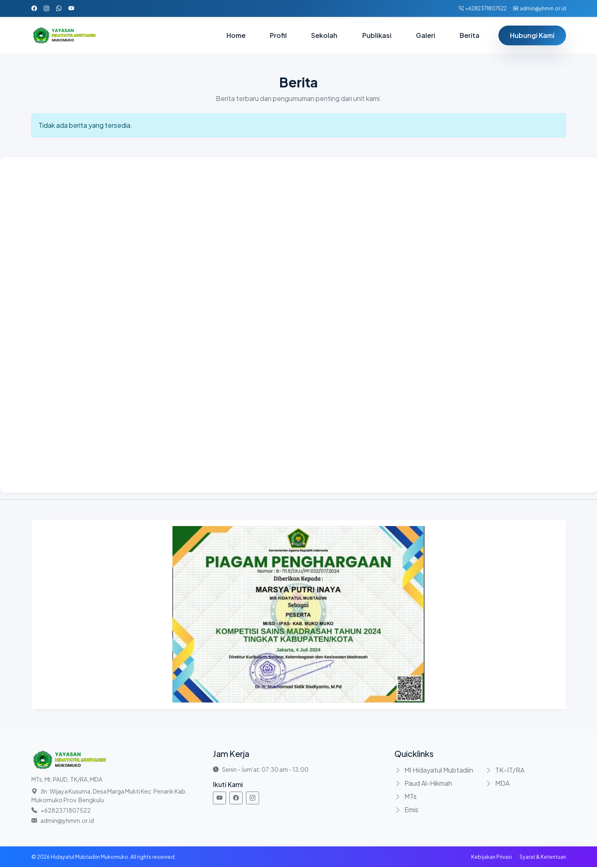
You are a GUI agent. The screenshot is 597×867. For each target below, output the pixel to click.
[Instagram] (252, 798)
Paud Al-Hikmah (428, 783)
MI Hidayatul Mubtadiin (438, 770)
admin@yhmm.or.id (539, 8)
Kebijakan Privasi (491, 856)
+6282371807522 (483, 8)
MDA (502, 783)
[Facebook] (236, 798)
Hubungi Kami (532, 35)
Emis (411, 809)
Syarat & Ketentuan (542, 856)
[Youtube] (219, 798)
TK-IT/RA (509, 770)
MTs (410, 796)
